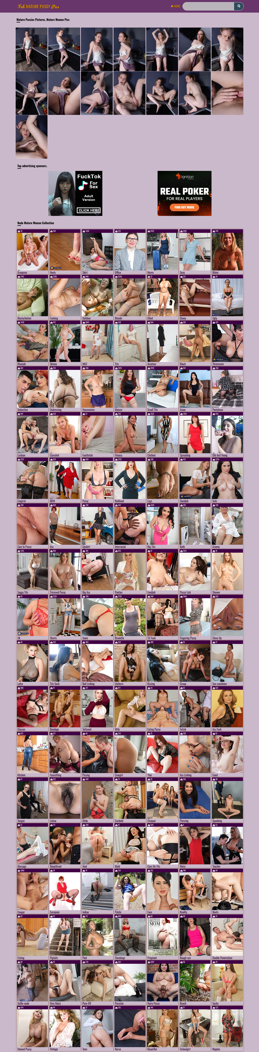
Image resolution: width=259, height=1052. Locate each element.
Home (176, 6)
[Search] (213, 6)
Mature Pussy (38, 6)
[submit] (239, 6)
